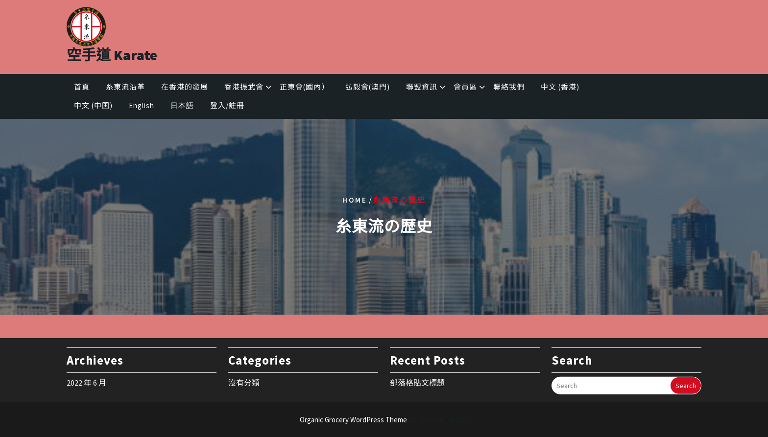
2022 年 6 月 (86, 381)
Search (685, 383)
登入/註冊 (227, 107)
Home (354, 199)
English (141, 107)
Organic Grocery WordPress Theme (384, 419)
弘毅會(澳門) (367, 87)
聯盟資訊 (421, 87)
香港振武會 (244, 87)
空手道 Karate (112, 53)
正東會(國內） (304, 87)
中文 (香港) (560, 87)
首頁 (82, 87)
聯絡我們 (509, 87)
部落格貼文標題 (417, 381)
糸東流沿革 (125, 87)
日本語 (182, 107)
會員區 (465, 87)
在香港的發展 (184, 87)
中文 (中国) (93, 107)
